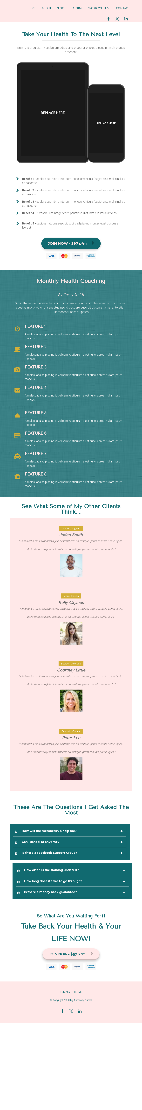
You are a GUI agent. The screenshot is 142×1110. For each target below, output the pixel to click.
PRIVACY (65, 992)
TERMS (78, 992)
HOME (32, 8)
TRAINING (76, 8)
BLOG (60, 8)
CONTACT (123, 8)
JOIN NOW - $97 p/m (71, 243)
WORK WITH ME (99, 8)
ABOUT (46, 8)
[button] (121, 831)
